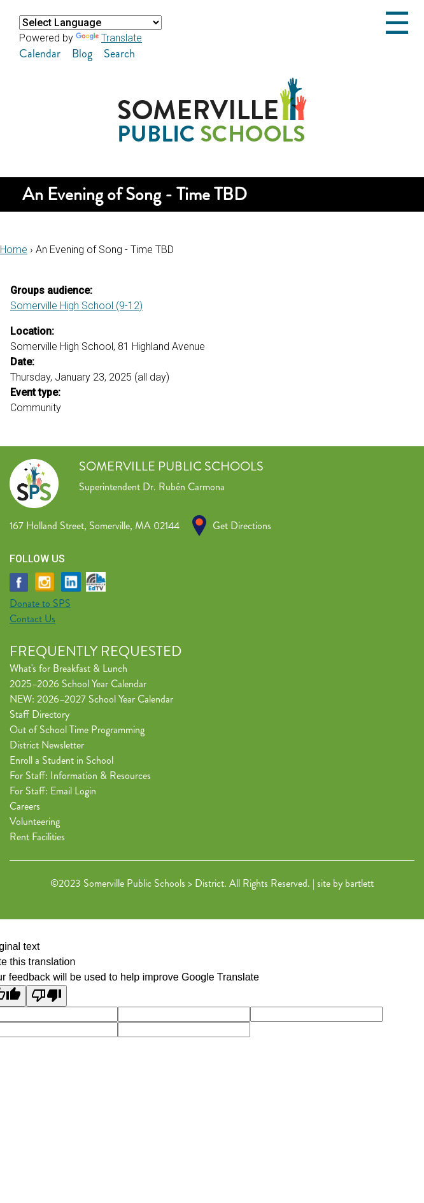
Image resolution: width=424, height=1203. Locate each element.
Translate (109, 38)
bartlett (359, 883)
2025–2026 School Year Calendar (78, 683)
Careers (25, 806)
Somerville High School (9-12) (76, 306)
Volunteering (35, 821)
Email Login (73, 791)
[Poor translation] (46, 996)
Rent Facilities (37, 836)
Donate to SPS (40, 603)
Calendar (39, 53)
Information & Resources (100, 775)
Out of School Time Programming (77, 729)
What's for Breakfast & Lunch (68, 668)
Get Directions (242, 525)
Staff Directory (39, 714)
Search (119, 53)
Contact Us (32, 618)
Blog (82, 53)
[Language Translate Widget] (90, 22)
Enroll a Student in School (61, 760)
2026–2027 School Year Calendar (105, 699)
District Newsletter (47, 745)
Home (13, 250)
